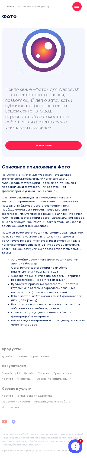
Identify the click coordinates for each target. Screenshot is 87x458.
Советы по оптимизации (54, 378)
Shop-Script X (11, 373)
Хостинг (7, 378)
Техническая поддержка (34, 395)
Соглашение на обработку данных (58, 450)
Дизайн (7, 356)
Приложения (40, 356)
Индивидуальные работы (52, 401)
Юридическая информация (18, 450)
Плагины (22, 356)
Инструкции (24, 378)
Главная (7, 6)
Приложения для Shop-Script (33, 6)
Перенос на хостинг (16, 401)
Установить (43, 145)
